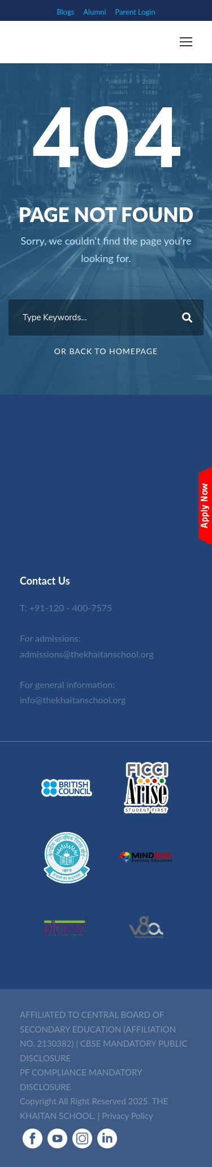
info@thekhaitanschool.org (73, 699)
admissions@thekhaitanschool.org (87, 653)
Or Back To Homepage (106, 351)
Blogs (65, 11)
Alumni (94, 11)
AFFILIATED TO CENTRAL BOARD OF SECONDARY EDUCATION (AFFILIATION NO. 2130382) (98, 1028)
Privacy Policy (127, 1116)
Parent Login (135, 11)
